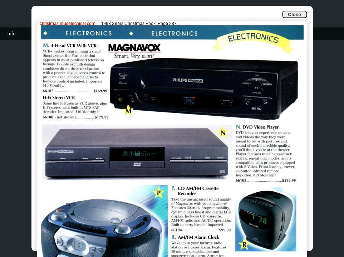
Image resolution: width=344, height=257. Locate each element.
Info (11, 33)
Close (294, 14)
